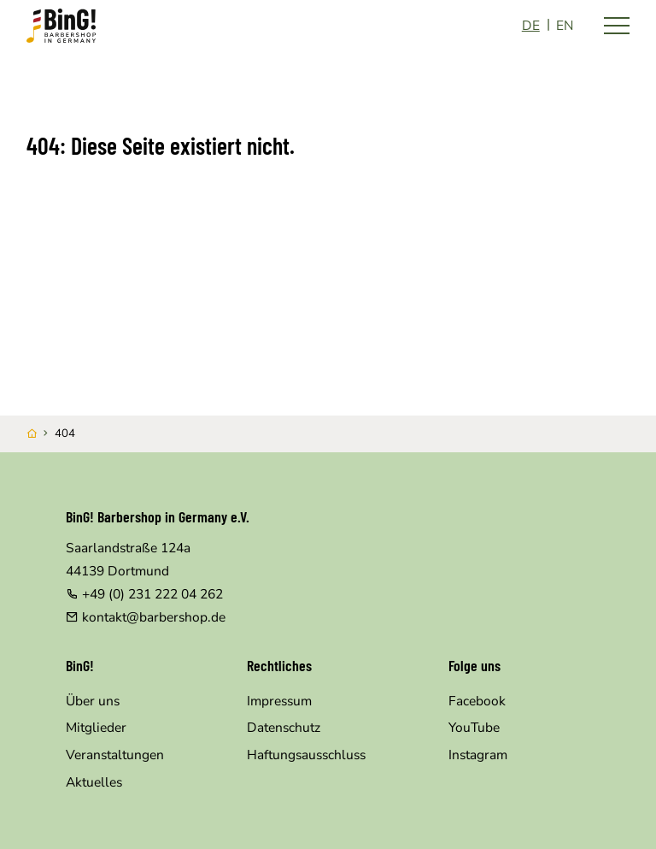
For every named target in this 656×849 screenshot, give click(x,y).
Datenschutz (283, 727)
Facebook (477, 701)
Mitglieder (96, 727)
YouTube (474, 727)
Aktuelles (94, 782)
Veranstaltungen (115, 755)
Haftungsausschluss (306, 755)
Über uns (93, 701)
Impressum (279, 701)
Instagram (477, 755)
